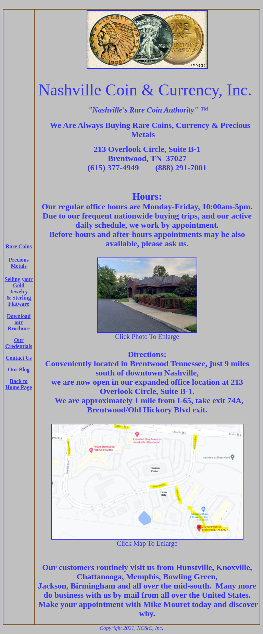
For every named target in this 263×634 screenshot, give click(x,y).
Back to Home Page (18, 384)
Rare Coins (18, 246)
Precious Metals (18, 263)
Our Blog (18, 369)
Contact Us (19, 358)
